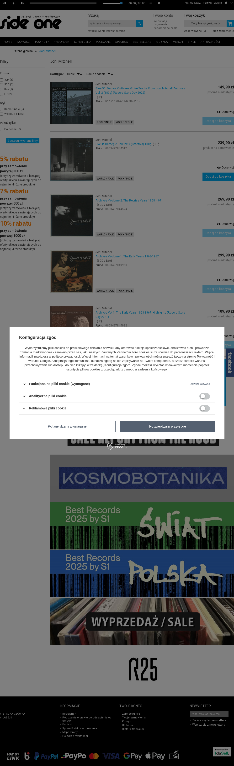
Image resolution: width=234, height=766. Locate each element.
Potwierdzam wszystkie (167, 426)
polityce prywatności (66, 357)
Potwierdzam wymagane (67, 426)
